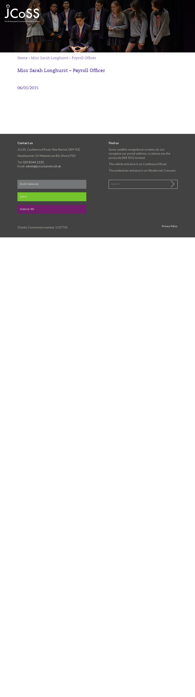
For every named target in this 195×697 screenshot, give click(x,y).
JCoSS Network (29, 184)
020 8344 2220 (33, 162)
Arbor (23, 197)
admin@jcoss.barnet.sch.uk (43, 166)
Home (22, 58)
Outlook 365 (27, 209)
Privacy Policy (170, 226)
